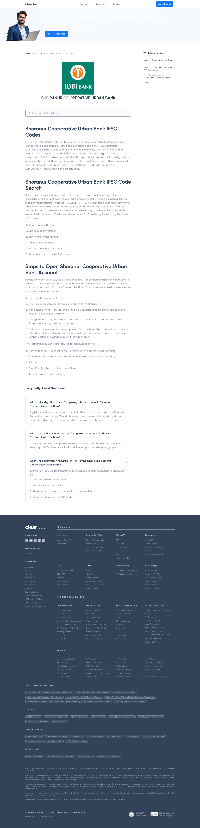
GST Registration (64, 610)
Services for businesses (96, 585)
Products (85, 4)
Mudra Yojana (151, 617)
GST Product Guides (34, 599)
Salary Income (92, 621)
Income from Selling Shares (98, 635)
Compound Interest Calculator (129, 677)
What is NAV (121, 639)
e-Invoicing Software (154, 547)
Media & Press (31, 578)
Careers (28, 574)
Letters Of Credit (152, 642)
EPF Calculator (151, 673)
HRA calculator (122, 659)
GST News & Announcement (69, 621)
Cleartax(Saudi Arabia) (35, 606)
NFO (117, 632)
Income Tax (91, 544)
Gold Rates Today (123, 670)
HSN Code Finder (152, 570)
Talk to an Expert (56, 34)
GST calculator (63, 677)
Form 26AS (90, 614)
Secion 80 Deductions (95, 547)
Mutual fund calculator (66, 666)
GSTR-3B (61, 639)
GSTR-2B (61, 635)
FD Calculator (121, 666)
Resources (102, 4)
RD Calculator (122, 662)
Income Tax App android (96, 540)
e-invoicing (120, 554)
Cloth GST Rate (152, 585)
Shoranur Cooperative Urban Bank (60, 53)
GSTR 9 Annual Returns (66, 624)
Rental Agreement (153, 638)
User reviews (30, 581)
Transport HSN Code (153, 578)
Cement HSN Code (153, 574)
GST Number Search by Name (158, 677)
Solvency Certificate (153, 631)
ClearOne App (92, 588)
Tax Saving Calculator (154, 662)
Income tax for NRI (94, 551)
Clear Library (30, 588)
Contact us (30, 570)
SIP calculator (63, 673)
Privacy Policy (30, 816)
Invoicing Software (94, 581)
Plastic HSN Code (152, 581)
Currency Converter (124, 673)
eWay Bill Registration (154, 554)
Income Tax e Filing (65, 540)
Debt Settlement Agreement (157, 635)
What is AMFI (121, 635)
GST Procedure (63, 617)
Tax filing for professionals (126, 570)
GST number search (94, 662)
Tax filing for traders (124, 574)
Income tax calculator (66, 659)
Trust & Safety (31, 603)
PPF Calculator (92, 659)
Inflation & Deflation (153, 620)
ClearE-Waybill (151, 544)
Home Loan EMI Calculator (97, 673)
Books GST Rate (152, 588)
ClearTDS (149, 551)
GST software (121, 547)
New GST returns (123, 551)
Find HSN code (151, 659)
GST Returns (62, 614)
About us (29, 567)
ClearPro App (62, 585)
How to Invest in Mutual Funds (128, 610)
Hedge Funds (121, 624)
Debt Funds (121, 628)
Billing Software (92, 578)
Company (119, 4)
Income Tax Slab (93, 610)
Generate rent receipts (96, 670)
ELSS (118, 617)
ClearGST (149, 540)
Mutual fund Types (123, 614)
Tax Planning (62, 544)
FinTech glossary (32, 592)
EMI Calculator (63, 662)
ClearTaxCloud (63, 581)
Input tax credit (122, 558)
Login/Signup (164, 4)
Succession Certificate (155, 628)
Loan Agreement (152, 624)
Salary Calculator (152, 670)
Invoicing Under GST (65, 632)
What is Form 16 (93, 617)
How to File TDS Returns (96, 624)
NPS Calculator (92, 677)
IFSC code (38, 53)
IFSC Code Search (94, 666)
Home (27, 53)
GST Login (120, 544)
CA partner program (65, 570)
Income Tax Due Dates (96, 639)
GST (117, 540)
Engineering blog (32, 585)
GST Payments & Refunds (68, 628)
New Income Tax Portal (96, 628)
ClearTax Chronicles (33, 595)
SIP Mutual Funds (123, 621)
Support (28, 554)
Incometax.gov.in (93, 632)
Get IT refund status (153, 666)
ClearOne (90, 574)
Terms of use (46, 816)
